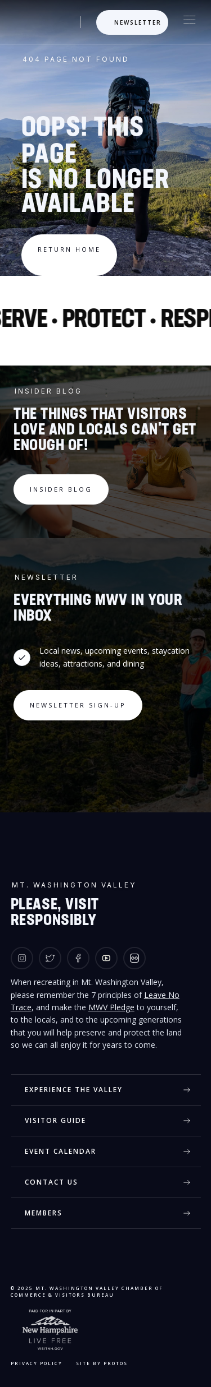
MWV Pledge (111, 1007)
